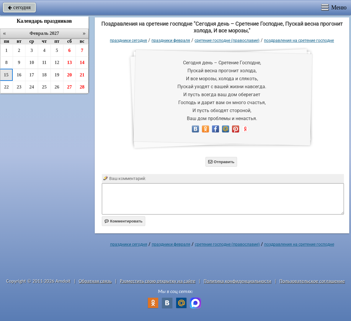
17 (31, 74)
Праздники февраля (170, 40)
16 (19, 74)
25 (44, 86)
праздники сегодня (128, 40)
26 (57, 86)
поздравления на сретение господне (299, 40)
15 (6, 74)
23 (19, 86)
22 (6, 86)
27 (69, 86)
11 (44, 62)
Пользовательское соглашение (312, 281)
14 (82, 62)
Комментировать (124, 221)
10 (31, 62)
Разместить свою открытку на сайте (157, 281)
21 (82, 74)
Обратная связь (95, 281)
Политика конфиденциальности (237, 281)
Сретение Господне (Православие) (227, 40)
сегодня (19, 7)
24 (31, 86)
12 (57, 62)
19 (57, 74)
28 (82, 86)
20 (69, 74)
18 (44, 74)
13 (69, 62)
